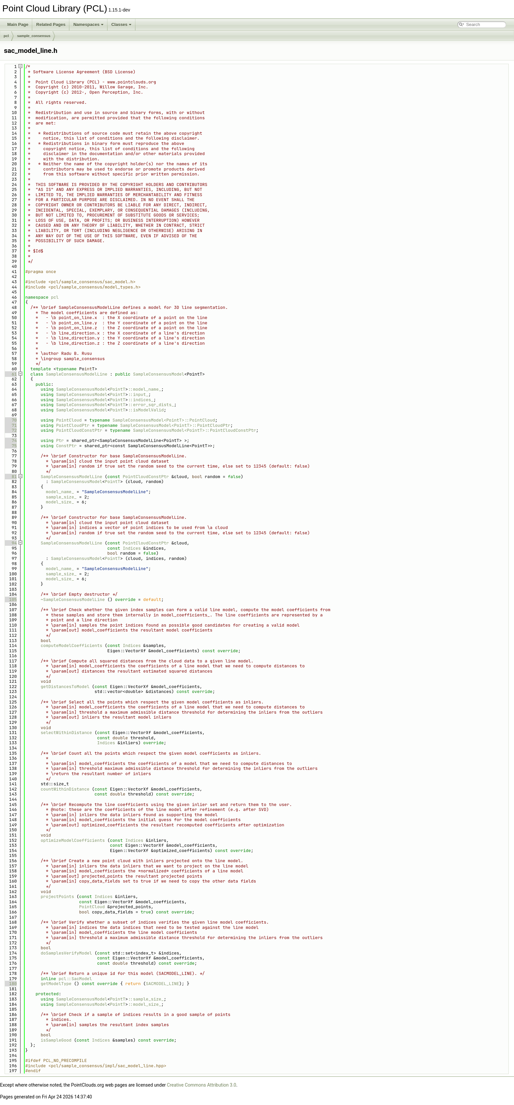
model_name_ (60, 492)
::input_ (138, 394)
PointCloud (69, 420)
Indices (132, 548)
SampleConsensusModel (158, 374)
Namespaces (88, 24)
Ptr (60, 440)
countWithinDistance (65, 789)
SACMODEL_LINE (162, 983)
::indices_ (140, 400)
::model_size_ (144, 1004)
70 (10, 420)
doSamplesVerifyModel (66, 953)
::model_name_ (144, 389)
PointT (117, 389)
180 (10, 983)
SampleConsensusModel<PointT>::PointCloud (163, 420)
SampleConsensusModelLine (76, 374)
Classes (121, 24)
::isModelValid (146, 410)
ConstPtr (66, 446)
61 (10, 374)
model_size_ (60, 502)
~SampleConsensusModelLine (73, 599)
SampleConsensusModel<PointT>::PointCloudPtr (175, 425)
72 (10, 430)
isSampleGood (56, 1040)
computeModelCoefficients (71, 645)
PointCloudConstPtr (79, 430)
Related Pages (50, 24)
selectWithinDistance (66, 732)
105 (10, 599)
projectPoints (57, 896)
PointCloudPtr (72, 425)
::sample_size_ (146, 999)
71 (10, 425)
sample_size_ (61, 497)
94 (10, 543)
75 (10, 446)
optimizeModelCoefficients (73, 840)
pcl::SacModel (75, 978)
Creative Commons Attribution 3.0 (201, 1085)
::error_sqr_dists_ (151, 404)
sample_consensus (34, 36)
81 (10, 476)
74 (10, 440)
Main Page (17, 24)
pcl (6, 36)
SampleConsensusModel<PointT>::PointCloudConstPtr (194, 430)
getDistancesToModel (65, 686)
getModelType (56, 983)
